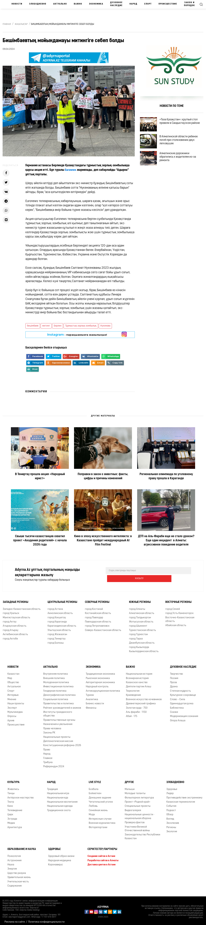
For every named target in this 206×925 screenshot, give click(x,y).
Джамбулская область (141, 640)
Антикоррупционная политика (103, 688)
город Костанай (94, 606)
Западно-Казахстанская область (21, 606)
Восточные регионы (178, 599)
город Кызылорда (139, 644)
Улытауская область (59, 628)
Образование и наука (21, 846)
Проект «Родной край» (137, 799)
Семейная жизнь (98, 808)
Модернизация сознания (184, 714)
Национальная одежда (60, 803)
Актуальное (14, 684)
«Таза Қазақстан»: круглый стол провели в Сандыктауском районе (182, 122)
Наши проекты (15, 701)
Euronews (71, 170)
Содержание (14, 883)
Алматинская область (141, 611)
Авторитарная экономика (100, 680)
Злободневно (37, 4)
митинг (46, 326)
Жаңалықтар (21, 24)
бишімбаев (32, 326)
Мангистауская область (16, 615)
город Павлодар (94, 615)
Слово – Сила (177, 697)
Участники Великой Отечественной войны (137, 826)
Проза (173, 680)
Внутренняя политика (55, 671)
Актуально (60, 4)
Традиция (52, 787)
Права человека (52, 726)
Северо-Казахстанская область (103, 628)
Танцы (11, 791)
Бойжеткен (95, 791)
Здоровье (171, 787)
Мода (92, 812)
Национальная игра (58, 791)
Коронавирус (55, 862)
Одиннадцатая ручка (181, 701)
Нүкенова (105, 326)
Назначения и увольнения (57, 722)
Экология (171, 829)
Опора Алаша (177, 718)
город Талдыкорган (140, 615)
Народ (133, 4)
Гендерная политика (54, 688)
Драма (174, 684)
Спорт (148, 4)
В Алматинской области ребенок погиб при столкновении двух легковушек (181, 144)
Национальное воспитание (62, 799)
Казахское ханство (137, 680)
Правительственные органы (59, 717)
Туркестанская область (142, 628)
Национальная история (139, 671)
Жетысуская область (141, 619)
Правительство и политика (58, 701)
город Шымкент (138, 623)
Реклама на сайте (14, 919)
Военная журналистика (102, 820)
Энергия (12, 866)
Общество (13, 680)
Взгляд (170, 816)
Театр (10, 799)
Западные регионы (15, 599)
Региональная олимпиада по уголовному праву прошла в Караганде (166, 476)
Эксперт (12, 705)
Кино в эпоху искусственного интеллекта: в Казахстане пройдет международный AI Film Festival (103, 540)
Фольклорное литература (139, 795)
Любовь (93, 803)
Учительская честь (18, 879)
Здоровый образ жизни (61, 854)
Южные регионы (140, 599)
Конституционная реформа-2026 (62, 743)
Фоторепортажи (98, 825)
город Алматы (137, 606)
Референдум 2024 (53, 764)
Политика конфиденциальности (46, 919)
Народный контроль (97, 684)
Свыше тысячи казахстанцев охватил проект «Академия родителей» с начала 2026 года (40, 540)
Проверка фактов (134, 820)
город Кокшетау (57, 615)
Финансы (91, 705)
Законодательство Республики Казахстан (142, 834)
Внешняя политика (54, 675)
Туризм (90, 692)
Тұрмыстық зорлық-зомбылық (81, 326)
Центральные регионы (62, 599)
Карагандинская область (62, 623)
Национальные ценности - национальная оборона (139, 814)
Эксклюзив (172, 820)
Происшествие (168, 4)
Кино (10, 803)
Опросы (11, 714)
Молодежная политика (56, 680)
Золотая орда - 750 (137, 705)
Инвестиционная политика (58, 684)
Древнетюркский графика (141, 701)
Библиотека (177, 705)
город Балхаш (56, 640)
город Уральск (11, 611)
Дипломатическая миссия (58, 739)
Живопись (13, 787)
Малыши (130, 787)
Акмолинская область (60, 611)
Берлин (57, 326)
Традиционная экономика (100, 671)
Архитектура (14, 825)
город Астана (55, 606)
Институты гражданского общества (57, 711)
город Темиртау (57, 636)
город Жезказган (57, 632)
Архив (10, 718)
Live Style (95, 779)
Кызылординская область (143, 649)
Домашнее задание (100, 795)
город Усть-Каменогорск (179, 611)
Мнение (11, 697)
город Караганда (57, 619)
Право (46, 747)
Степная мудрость (180, 688)
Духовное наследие (116, 4)
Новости (17, 4)
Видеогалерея (133, 808)
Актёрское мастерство (20, 795)
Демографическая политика (59, 692)
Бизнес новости (95, 701)
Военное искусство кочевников (144, 697)
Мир (9, 675)
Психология (14, 854)
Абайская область (175, 623)
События (171, 803)
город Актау (9, 619)
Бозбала (93, 787)
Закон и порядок (189, 4)
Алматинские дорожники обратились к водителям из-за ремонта (180, 164)
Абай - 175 (131, 714)
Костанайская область (98, 611)
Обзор (169, 812)
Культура (13, 779)
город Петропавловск (97, 623)
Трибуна (48, 760)
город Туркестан (138, 632)
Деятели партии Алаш (138, 684)
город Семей (172, 606)
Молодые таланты (135, 791)
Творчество (176, 671)
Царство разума (16, 871)
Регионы (171, 825)
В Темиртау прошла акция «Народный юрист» (40, 476)
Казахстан (13, 671)
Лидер (170, 791)
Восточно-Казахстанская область (179, 617)
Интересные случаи (100, 816)
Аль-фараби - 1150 (136, 709)
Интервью (13, 692)
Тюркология (132, 688)
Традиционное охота (59, 808)
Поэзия (174, 675)
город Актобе (10, 636)
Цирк (10, 812)
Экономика (96, 4)
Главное (47, 756)
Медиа (11, 820)
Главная (7, 24)
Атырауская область (14, 623)
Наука (10, 862)
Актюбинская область (15, 632)
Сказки (174, 709)
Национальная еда (57, 795)
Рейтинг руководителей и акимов (62, 705)
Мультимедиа (15, 709)
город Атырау (10, 628)
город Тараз (136, 636)
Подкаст (171, 808)
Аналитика (92, 697)
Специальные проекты (137, 803)
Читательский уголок (101, 799)
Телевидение (14, 808)
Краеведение (133, 692)
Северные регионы (97, 599)
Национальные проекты (56, 734)
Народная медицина (59, 858)
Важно (78, 4)
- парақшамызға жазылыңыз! (77, 335)
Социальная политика (55, 697)
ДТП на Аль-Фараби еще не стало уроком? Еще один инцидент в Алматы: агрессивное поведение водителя (166, 540)
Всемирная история (137, 675)
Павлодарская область (98, 619)
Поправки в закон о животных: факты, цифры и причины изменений (103, 476)
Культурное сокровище (183, 692)
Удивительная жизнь (19, 875)
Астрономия (14, 858)
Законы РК (49, 730)
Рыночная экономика (98, 675)
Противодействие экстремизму (184, 795)
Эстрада (12, 816)
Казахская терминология (180, 799)
